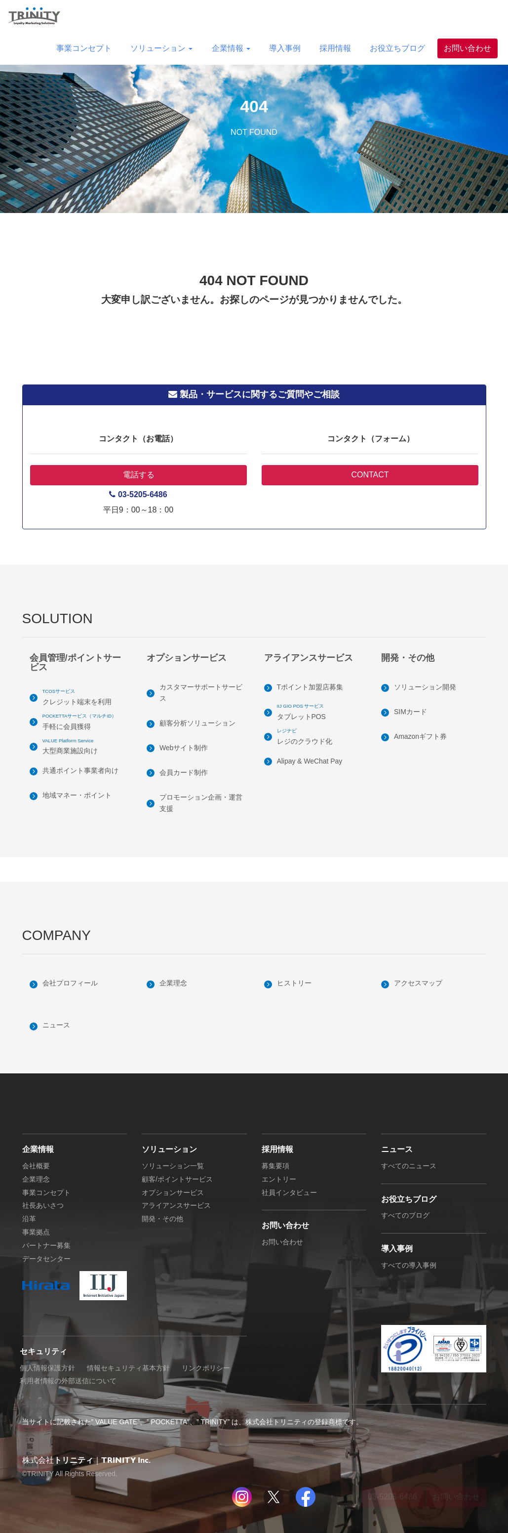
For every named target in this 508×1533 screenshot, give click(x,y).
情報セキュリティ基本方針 (128, 1368)
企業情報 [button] (231, 48)
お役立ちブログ (397, 48)
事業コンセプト (84, 48)
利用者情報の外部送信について (68, 1381)
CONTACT (370, 474)
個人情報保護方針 (47, 1368)
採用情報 (335, 48)
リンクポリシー (206, 1368)
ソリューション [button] (161, 48)
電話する (138, 474)
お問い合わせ (467, 48)
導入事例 (285, 48)
